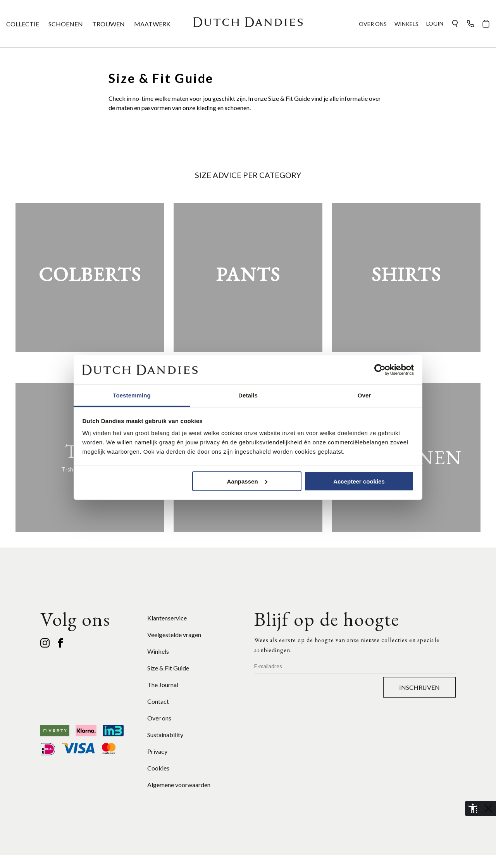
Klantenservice (167, 618)
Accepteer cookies (359, 481)
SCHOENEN (65, 24)
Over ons (159, 718)
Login (434, 23)
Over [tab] (364, 395)
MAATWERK (152, 24)
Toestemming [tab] (132, 395)
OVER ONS (373, 24)
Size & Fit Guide (168, 668)
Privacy (157, 751)
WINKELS (406, 24)
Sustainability (165, 734)
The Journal (162, 684)
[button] (455, 24)
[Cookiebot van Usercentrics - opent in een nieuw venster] (380, 370)
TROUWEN (108, 24)
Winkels (158, 651)
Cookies (158, 768)
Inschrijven (419, 687)
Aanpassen (247, 481)
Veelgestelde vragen (174, 634)
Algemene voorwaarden (178, 784)
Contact (158, 701)
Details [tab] (248, 395)
